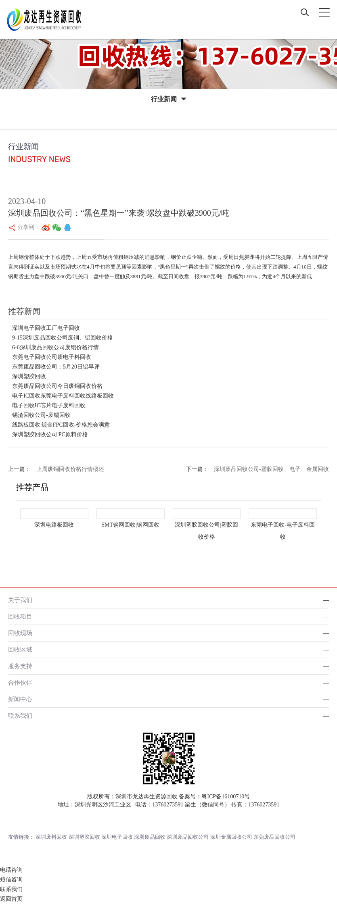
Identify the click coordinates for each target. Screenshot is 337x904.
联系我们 (20, 715)
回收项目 (20, 616)
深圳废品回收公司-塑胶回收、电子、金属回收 (271, 469)
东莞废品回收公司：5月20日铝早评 (56, 367)
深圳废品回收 (149, 837)
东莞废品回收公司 (274, 837)
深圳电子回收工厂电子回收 (46, 328)
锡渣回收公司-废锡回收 (41, 415)
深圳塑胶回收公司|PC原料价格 (50, 434)
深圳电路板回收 (54, 525)
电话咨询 (11, 870)
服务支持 (20, 665)
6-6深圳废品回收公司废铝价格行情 (55, 347)
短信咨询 (11, 880)
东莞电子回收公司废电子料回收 (51, 357)
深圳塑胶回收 (29, 376)
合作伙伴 (20, 682)
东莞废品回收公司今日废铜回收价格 (57, 386)
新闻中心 (20, 699)
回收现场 (20, 632)
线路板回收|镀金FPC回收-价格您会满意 (61, 425)
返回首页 (11, 899)
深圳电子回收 (117, 837)
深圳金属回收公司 (231, 837)
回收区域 (20, 649)
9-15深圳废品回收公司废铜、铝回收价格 (62, 338)
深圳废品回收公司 (188, 837)
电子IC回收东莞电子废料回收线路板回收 (63, 396)
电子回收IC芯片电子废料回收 (49, 405)
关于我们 (20, 599)
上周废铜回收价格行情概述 (70, 469)
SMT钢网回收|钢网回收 (130, 525)
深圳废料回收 (51, 837)
